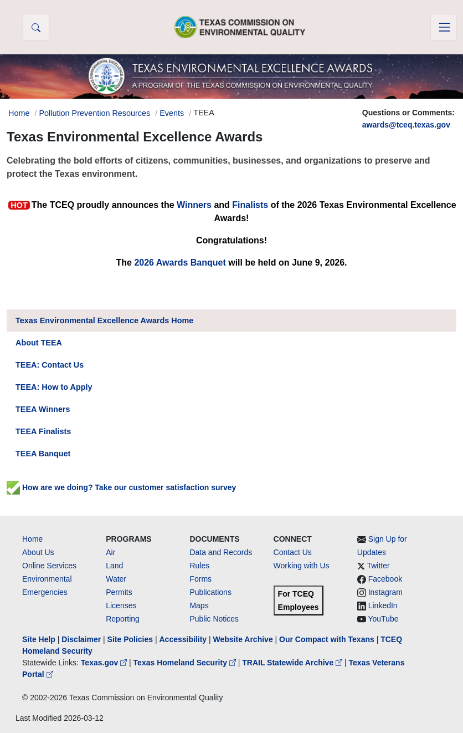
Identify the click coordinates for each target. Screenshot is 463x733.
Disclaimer (81, 639)
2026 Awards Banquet (179, 262)
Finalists (250, 205)
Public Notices (214, 618)
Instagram (385, 592)
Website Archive (243, 639)
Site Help (38, 639)
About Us (38, 552)
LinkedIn (383, 605)
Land (114, 565)
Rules (199, 565)
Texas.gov (105, 662)
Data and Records (220, 552)
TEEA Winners (43, 409)
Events (172, 113)
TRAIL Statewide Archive (293, 662)
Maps (198, 605)
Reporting (123, 618)
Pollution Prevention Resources (94, 113)
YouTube (383, 618)
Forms (200, 578)
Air (110, 552)
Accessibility (184, 639)
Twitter (378, 565)
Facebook (385, 578)
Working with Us (302, 565)
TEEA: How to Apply (54, 387)
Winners (194, 205)
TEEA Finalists (43, 431)
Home (32, 539)
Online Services (49, 565)
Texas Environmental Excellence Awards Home (104, 320)
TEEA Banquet (43, 453)
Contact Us (293, 552)
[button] (36, 27)
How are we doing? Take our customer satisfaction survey (121, 487)
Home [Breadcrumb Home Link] (18, 113)
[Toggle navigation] (443, 27)
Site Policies (130, 639)
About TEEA (39, 342)
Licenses (121, 605)
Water (116, 578)
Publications (210, 592)
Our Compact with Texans (326, 639)
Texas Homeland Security (185, 662)
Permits (119, 592)
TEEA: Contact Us (50, 364)
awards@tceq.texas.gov (406, 124)
